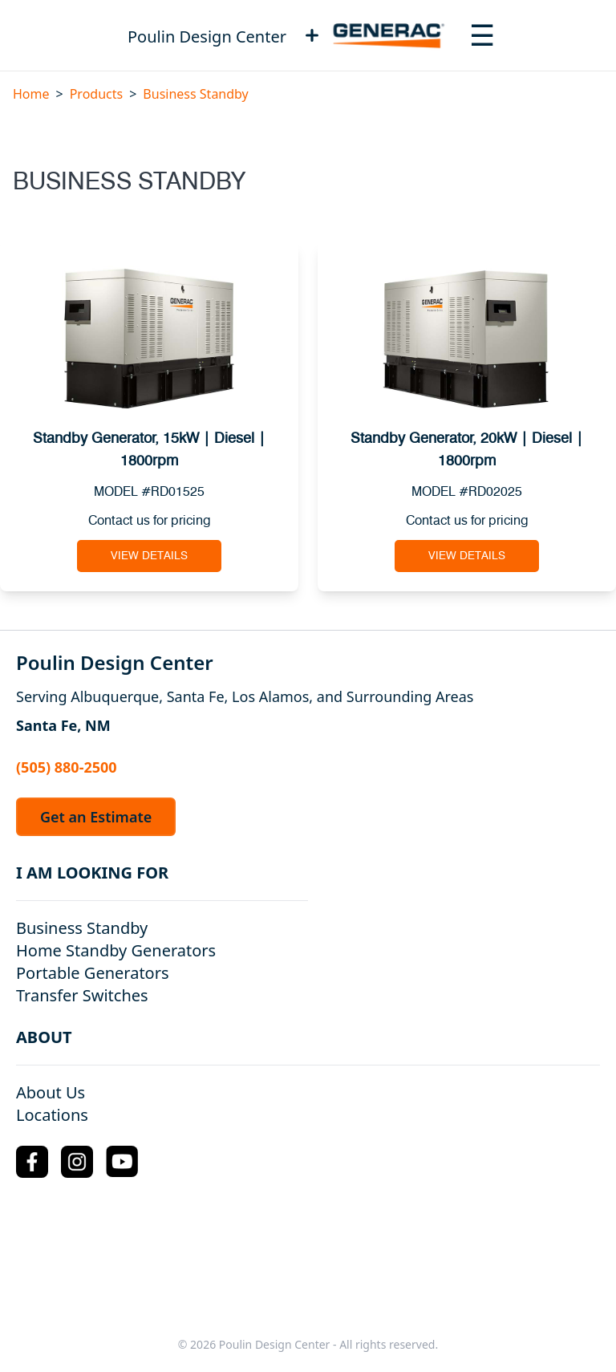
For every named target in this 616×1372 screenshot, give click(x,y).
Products (97, 94)
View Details (149, 556)
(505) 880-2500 (66, 767)
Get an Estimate (96, 816)
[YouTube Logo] (122, 1161)
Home (31, 94)
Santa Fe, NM (63, 725)
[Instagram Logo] (77, 1162)
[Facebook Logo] (32, 1162)
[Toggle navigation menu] (482, 35)
